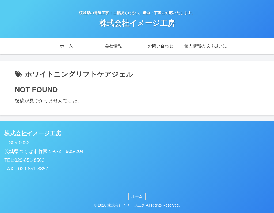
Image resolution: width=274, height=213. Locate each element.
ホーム (137, 196)
